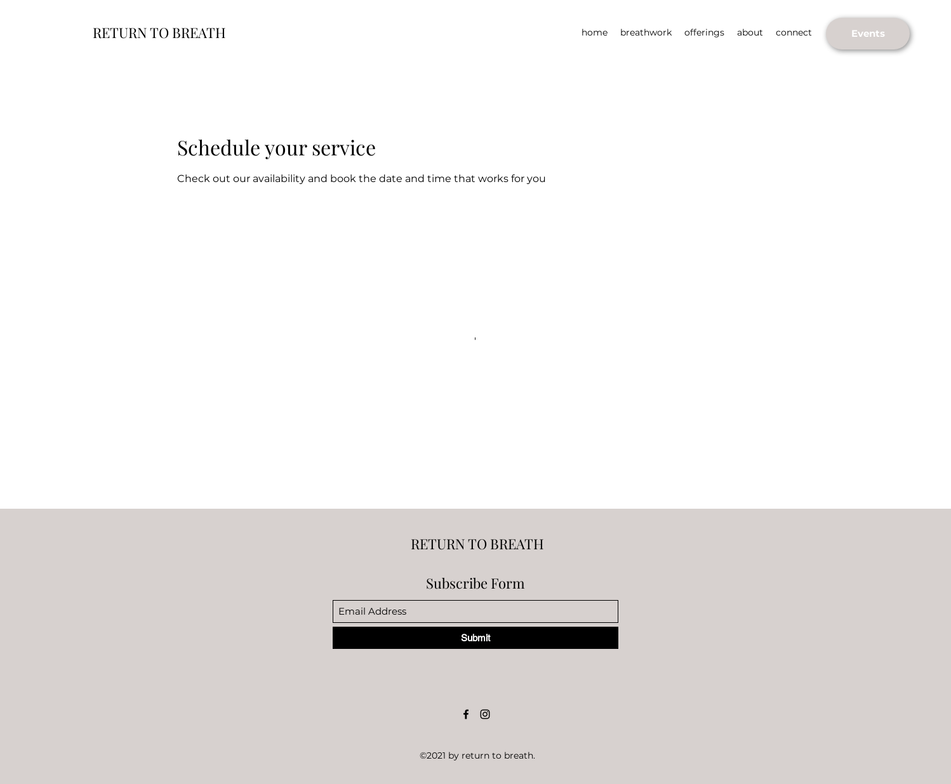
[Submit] (475, 638)
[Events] (868, 33)
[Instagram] (485, 714)
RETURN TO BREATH (159, 32)
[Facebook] (466, 714)
